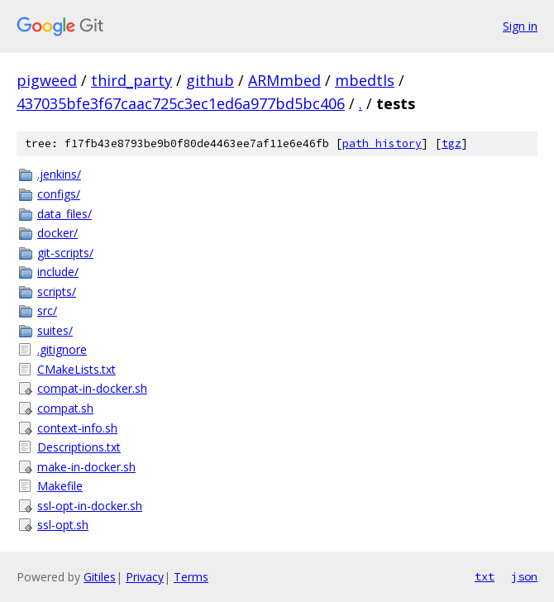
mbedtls (364, 80)
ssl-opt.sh (62, 525)
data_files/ (64, 214)
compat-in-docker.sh (92, 388)
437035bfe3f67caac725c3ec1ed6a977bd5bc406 (181, 103)
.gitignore (62, 349)
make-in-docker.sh (86, 467)
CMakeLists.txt (76, 369)
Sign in (520, 26)
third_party (131, 80)
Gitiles (100, 577)
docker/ (57, 233)
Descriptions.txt (79, 447)
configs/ (58, 194)
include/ (58, 272)
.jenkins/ (59, 174)
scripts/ (56, 291)
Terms (191, 577)
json (524, 576)
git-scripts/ (65, 252)
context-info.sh (77, 428)
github (210, 80)
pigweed (47, 80)
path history (382, 143)
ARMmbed (284, 80)
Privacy (145, 577)
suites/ (55, 330)
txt (484, 576)
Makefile (60, 486)
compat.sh (65, 408)
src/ (47, 310)
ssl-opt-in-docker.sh (89, 506)
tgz (451, 143)
